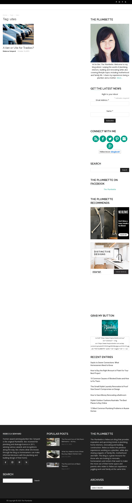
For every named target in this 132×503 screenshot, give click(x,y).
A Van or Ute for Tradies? (18, 47)
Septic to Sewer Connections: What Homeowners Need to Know (104, 364)
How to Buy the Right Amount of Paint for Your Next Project (109, 372)
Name (109, 111)
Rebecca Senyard (9, 51)
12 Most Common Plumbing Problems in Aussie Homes (109, 409)
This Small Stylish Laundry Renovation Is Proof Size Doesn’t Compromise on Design (109, 387)
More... (119, 78)
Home (5, 15)
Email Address (102, 100)
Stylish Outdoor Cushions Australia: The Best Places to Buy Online (108, 401)
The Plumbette (110, 189)
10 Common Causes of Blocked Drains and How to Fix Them (109, 380)
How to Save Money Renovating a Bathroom (108, 395)
